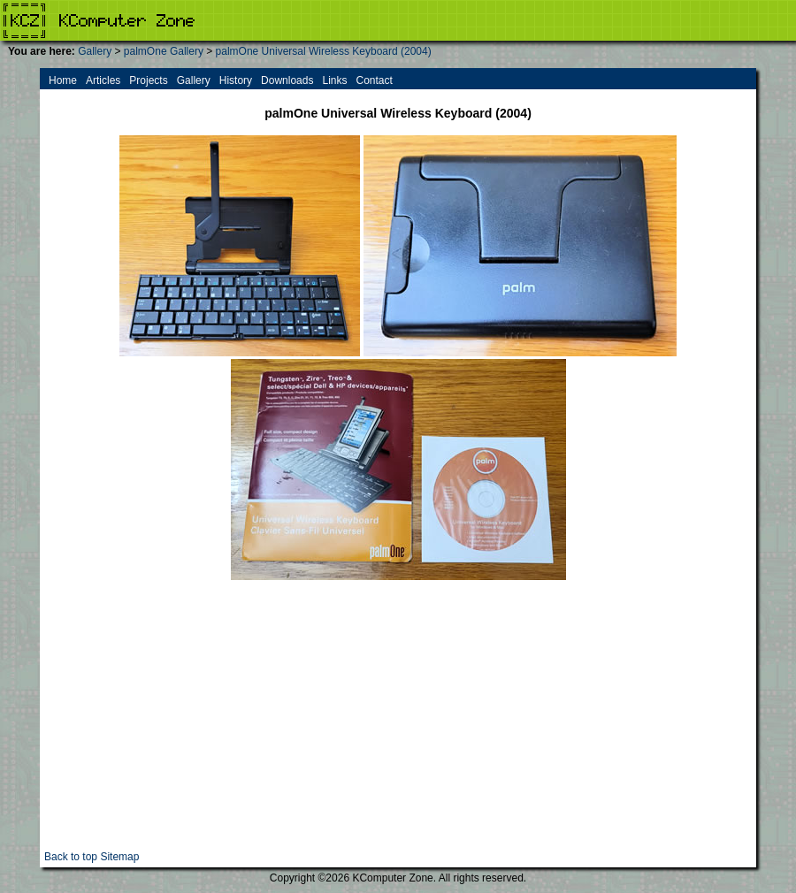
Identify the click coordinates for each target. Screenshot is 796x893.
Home (63, 80)
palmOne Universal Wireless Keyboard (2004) (324, 51)
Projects (148, 80)
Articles (103, 80)
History (235, 80)
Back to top (70, 857)
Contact (374, 80)
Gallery (94, 51)
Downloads (287, 80)
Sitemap (119, 857)
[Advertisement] (398, 727)
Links (334, 80)
